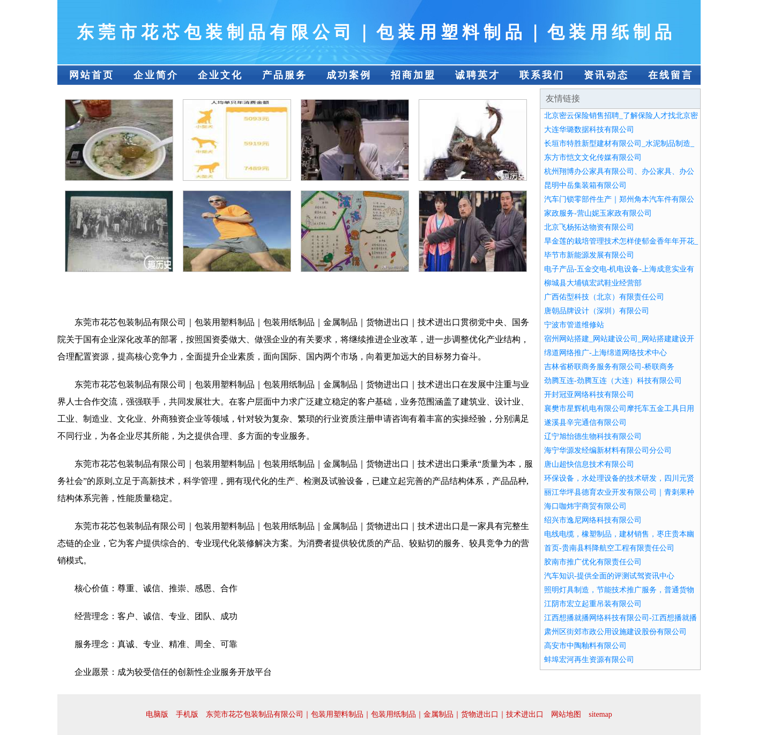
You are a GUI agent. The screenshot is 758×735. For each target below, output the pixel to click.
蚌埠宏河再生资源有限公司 (589, 660)
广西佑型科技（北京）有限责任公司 (604, 297)
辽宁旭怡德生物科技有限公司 (593, 436)
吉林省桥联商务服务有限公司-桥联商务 (609, 367)
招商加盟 (413, 75)
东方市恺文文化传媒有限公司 (593, 157)
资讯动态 (606, 75)
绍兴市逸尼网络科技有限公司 (593, 520)
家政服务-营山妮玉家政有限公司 (598, 213)
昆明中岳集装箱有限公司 (585, 185)
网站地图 (566, 714)
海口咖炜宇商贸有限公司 (585, 506)
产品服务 (284, 75)
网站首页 (91, 75)
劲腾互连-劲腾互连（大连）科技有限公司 (613, 381)
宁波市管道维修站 (574, 325)
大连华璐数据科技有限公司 (589, 130)
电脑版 (157, 714)
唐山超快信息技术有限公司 (589, 464)
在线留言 (670, 75)
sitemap (600, 714)
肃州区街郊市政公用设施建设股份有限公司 (615, 632)
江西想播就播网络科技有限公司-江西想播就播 (620, 618)
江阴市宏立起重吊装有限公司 (593, 604)
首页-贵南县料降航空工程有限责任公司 (609, 548)
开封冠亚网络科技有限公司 (589, 395)
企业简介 (156, 75)
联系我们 (541, 75)
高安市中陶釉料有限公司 (585, 646)
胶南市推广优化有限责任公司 (593, 562)
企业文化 (220, 75)
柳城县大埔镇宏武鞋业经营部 (593, 283)
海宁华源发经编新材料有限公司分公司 (608, 450)
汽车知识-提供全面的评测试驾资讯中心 (609, 576)
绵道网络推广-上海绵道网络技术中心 (605, 353)
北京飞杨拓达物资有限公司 (589, 227)
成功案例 (348, 75)
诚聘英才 (477, 75)
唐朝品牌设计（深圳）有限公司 (596, 311)
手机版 (187, 714)
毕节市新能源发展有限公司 (589, 255)
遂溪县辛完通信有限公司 (585, 422)
